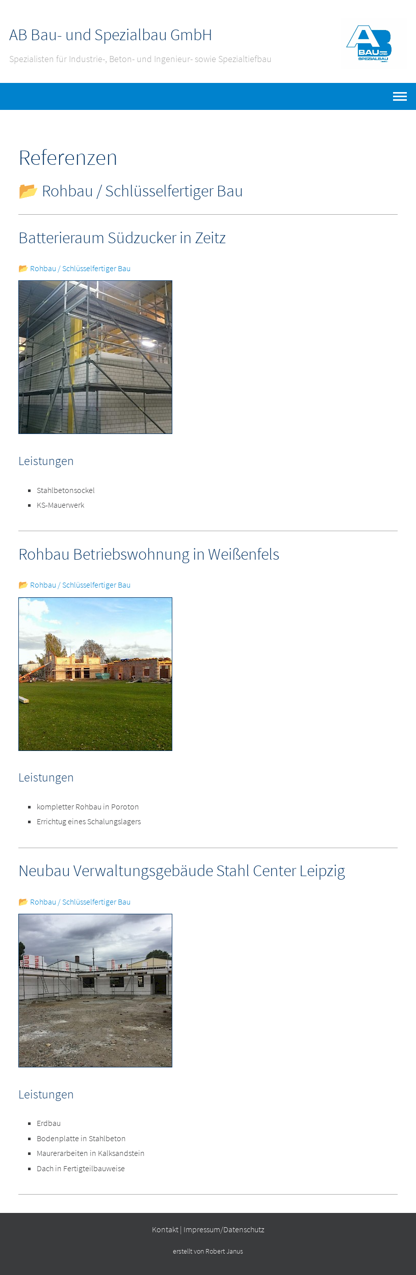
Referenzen (68, 157)
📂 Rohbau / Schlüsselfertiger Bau (74, 268)
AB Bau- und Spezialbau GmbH (110, 34)
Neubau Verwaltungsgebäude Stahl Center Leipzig (181, 870)
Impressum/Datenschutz (224, 1229)
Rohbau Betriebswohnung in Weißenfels (148, 554)
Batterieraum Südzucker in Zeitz (122, 237)
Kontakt (165, 1229)
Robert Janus (224, 1251)
